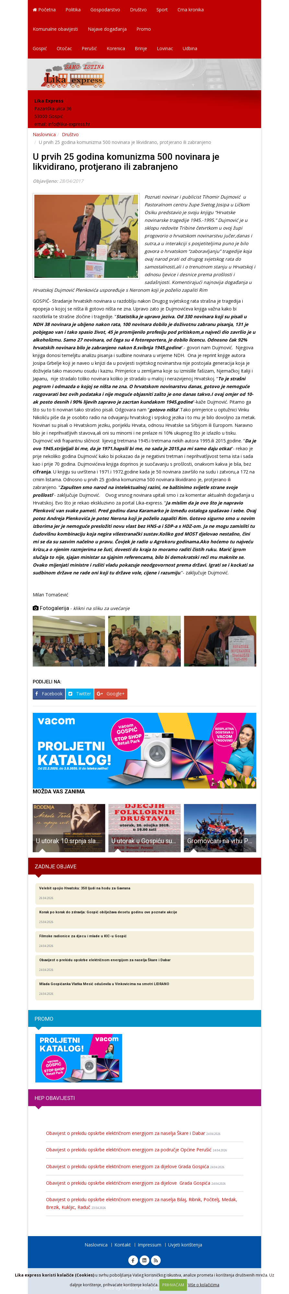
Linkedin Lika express (144, 1260)
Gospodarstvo (105, 9)
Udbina (190, 48)
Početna (44, 9)
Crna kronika (191, 9)
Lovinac (165, 48)
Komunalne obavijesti (55, 29)
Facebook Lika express (133, 1260)
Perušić (89, 48)
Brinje (141, 48)
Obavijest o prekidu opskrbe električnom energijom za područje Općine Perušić (136, 1150)
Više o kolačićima (203, 1285)
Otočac (64, 48)
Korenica (116, 48)
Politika (73, 9)
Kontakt (122, 1245)
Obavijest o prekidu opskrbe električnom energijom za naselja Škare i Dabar (133, 1133)
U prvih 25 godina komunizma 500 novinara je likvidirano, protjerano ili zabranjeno (126, 161)
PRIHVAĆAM (173, 1285)
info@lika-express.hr (69, 124)
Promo (143, 29)
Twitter (79, 693)
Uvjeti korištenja (185, 1245)
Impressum (149, 1245)
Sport (162, 9)
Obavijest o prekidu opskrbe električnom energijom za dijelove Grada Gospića (135, 1166)
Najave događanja (107, 29)
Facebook (49, 693)
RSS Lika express (156, 1260)
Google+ (111, 693)
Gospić (40, 48)
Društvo (138, 9)
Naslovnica (44, 134)
